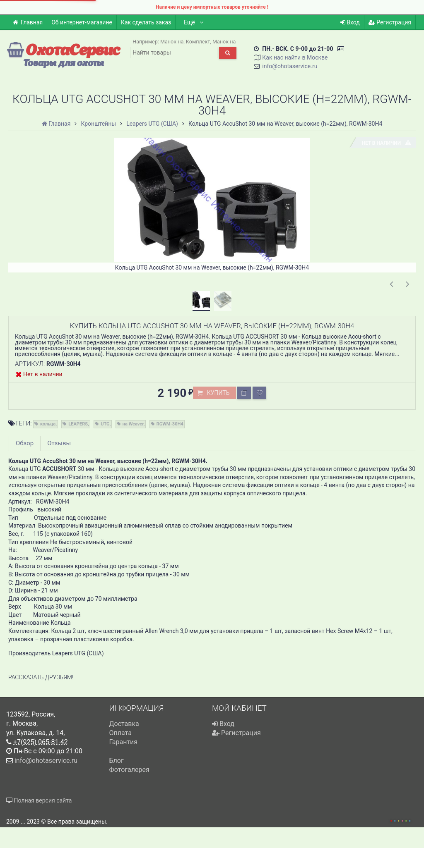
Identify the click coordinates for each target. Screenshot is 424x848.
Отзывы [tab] (59, 443)
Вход (350, 22)
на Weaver (133, 424)
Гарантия (123, 742)
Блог (116, 760)
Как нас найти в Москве (295, 57)
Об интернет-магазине (81, 22)
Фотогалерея (129, 770)
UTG (105, 424)
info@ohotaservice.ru (289, 66)
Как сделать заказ (146, 22)
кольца (47, 424)
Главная (27, 22)
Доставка (124, 724)
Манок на (171, 41)
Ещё (194, 22)
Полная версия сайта (39, 800)
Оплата (120, 733)
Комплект (198, 41)
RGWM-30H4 (170, 424)
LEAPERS (78, 424)
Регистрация (390, 22)
